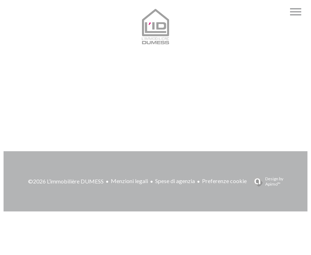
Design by (266, 181)
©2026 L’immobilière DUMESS (66, 181)
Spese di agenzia (175, 180)
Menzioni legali (129, 180)
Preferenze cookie (224, 180)
